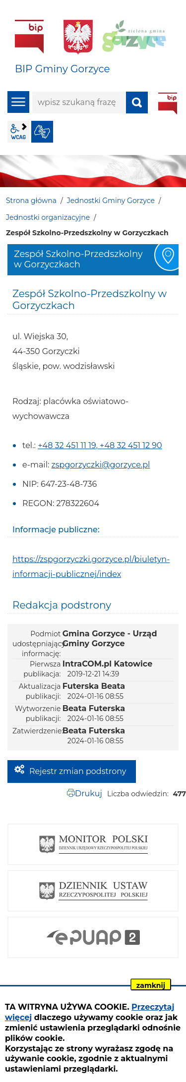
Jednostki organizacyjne (48, 217)
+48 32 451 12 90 (131, 445)
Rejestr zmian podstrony (77, 771)
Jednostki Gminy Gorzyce (111, 200)
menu (18, 102)
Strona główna (31, 200)
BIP (168, 103)
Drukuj (88, 793)
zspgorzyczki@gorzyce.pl (101, 464)
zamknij (150, 985)
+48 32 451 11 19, (69, 445)
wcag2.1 (18, 132)
